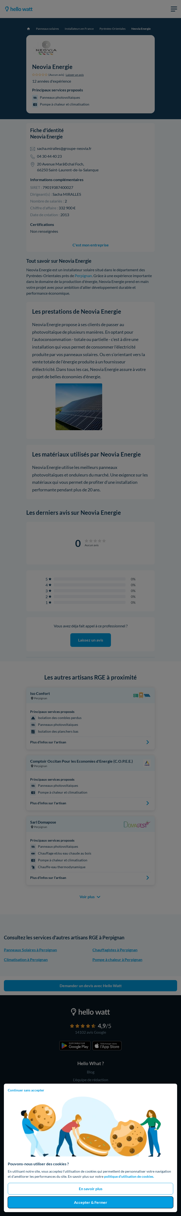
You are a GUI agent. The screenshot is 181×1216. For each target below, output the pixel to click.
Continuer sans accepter (26, 1090)
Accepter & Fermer (90, 1202)
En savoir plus (90, 1188)
